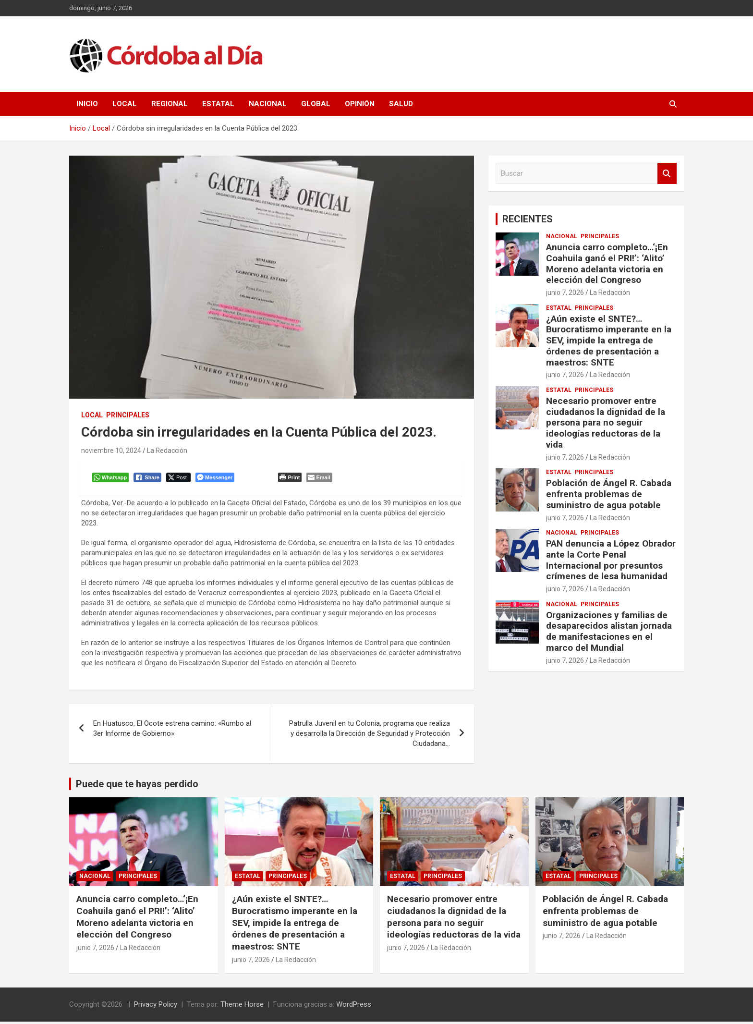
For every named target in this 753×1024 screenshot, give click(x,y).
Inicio (87, 103)
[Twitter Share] (179, 478)
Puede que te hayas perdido (137, 786)
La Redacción (167, 450)
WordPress (353, 1006)
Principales (127, 415)
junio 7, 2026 (565, 292)
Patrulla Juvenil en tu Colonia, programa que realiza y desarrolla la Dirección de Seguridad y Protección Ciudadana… (369, 735)
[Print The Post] (291, 478)
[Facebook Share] (149, 478)
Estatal (218, 103)
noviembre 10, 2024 (111, 450)
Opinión (360, 103)
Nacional (268, 103)
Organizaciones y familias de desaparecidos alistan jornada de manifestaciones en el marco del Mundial (609, 631)
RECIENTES (527, 219)
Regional (169, 103)
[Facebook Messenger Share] (215, 478)
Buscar (667, 173)
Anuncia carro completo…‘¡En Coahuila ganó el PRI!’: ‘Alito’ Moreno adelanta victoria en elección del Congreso (607, 263)
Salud (401, 103)
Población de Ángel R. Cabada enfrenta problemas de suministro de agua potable (608, 494)
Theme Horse (242, 1006)
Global (315, 103)
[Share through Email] (320, 478)
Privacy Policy (155, 1006)
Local (124, 103)
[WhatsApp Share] (111, 478)
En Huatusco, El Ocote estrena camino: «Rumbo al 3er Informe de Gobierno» (172, 730)
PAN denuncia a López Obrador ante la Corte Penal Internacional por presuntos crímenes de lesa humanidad (611, 560)
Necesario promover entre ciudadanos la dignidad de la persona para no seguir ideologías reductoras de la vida (605, 422)
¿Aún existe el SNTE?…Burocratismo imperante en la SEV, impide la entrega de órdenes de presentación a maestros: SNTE (608, 340)
